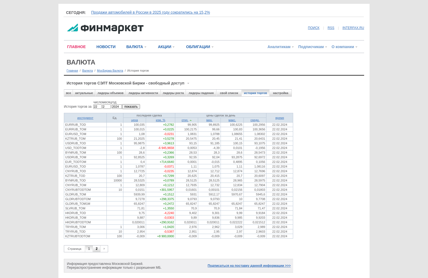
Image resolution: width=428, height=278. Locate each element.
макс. (232, 120)
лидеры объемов (111, 93)
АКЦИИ (164, 47)
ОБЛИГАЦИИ (198, 47)
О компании (343, 47)
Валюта (87, 70)
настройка (280, 93)
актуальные (84, 93)
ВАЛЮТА (134, 47)
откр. (185, 120)
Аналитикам (279, 47)
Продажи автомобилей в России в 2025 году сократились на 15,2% (150, 12)
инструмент (85, 117)
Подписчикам (311, 47)
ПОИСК (313, 28)
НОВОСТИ (105, 47)
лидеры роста (173, 93)
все (68, 93)
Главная (72, 70)
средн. (255, 120)
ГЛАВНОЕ (76, 47)
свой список (229, 93)
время (279, 117)
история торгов (255, 93)
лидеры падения (201, 93)
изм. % (160, 120)
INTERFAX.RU (353, 28)
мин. (209, 120)
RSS (331, 28)
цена (134, 120)
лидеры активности (143, 93)
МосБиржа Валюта (110, 70)
